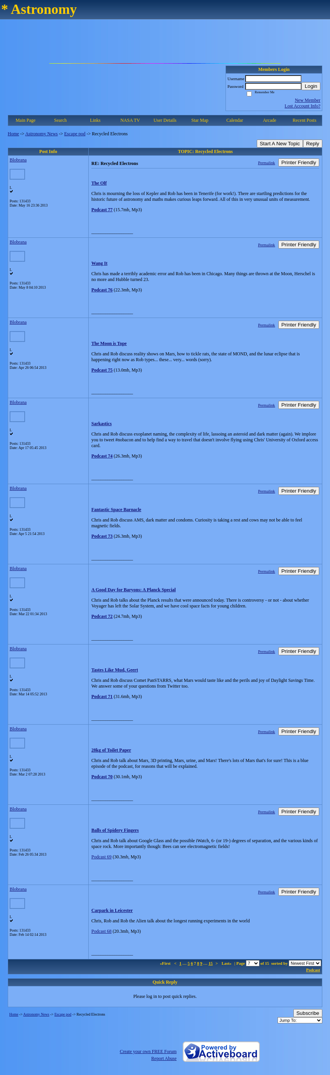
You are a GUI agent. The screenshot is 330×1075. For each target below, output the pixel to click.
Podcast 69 (101, 857)
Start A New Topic (280, 143)
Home (13, 133)
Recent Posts (305, 120)
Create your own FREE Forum (148, 1051)
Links (95, 120)
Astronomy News (41, 133)
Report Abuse (164, 1058)
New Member (307, 100)
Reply (312, 143)
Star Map (199, 120)
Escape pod (75, 133)
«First (166, 963)
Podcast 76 (102, 290)
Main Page (25, 120)
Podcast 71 (102, 696)
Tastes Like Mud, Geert (114, 670)
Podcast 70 (102, 776)
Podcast (313, 969)
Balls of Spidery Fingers (115, 830)
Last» (227, 963)
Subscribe (307, 1013)
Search (60, 120)
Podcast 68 (101, 931)
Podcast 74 (102, 456)
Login (311, 86)
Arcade (269, 120)
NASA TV (130, 120)
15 (211, 963)
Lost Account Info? (302, 106)
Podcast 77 (102, 209)
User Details (165, 120)
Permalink (266, 162)
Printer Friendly (298, 162)
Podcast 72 (102, 616)
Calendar (234, 120)
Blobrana (18, 160)
